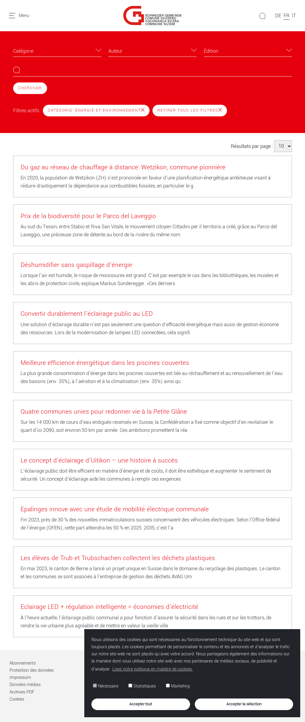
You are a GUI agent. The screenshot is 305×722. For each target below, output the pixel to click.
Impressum (20, 677)
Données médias (25, 685)
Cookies (17, 699)
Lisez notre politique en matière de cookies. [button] (152, 669)
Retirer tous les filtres (190, 110)
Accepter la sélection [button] (244, 704)
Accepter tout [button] (140, 704)
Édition (211, 51)
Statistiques (142, 686)
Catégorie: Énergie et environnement (96, 110)
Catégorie (23, 51)
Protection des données (32, 670)
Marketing (178, 686)
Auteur (115, 51)
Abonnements (23, 663)
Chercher (30, 88)
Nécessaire (105, 686)
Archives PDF (22, 692)
